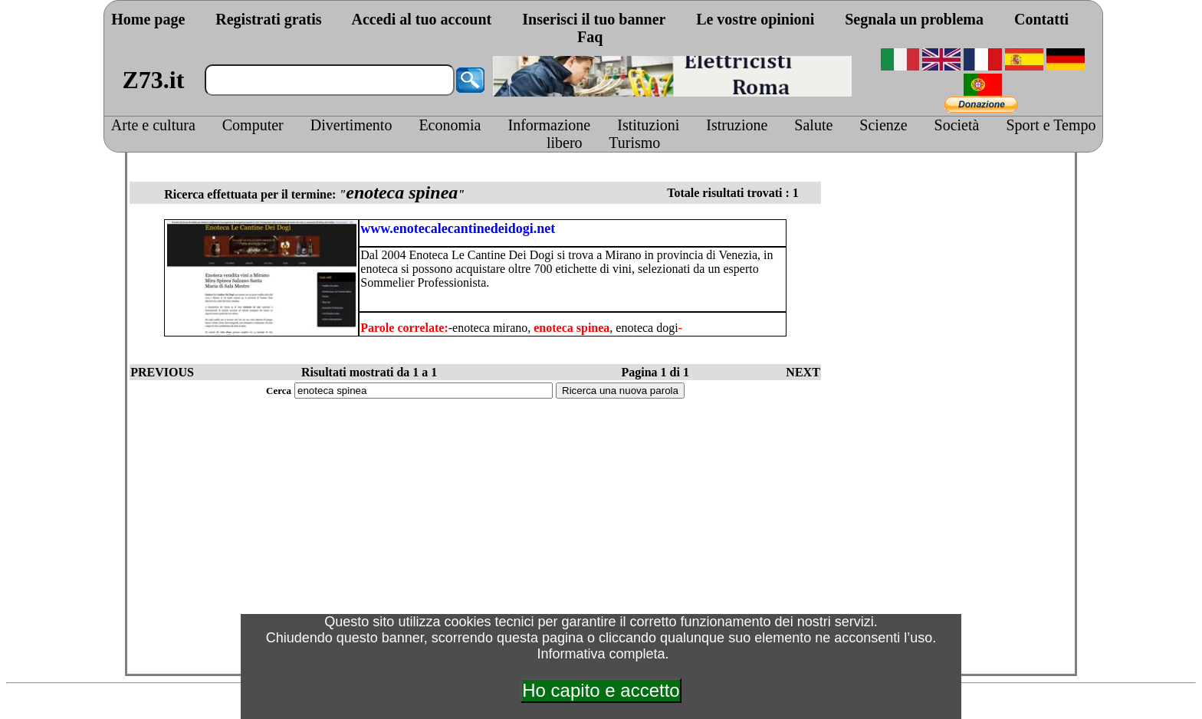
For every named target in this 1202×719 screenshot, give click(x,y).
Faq (590, 36)
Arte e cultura (153, 125)
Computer (253, 125)
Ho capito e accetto (600, 690)
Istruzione (736, 125)
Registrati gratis (268, 19)
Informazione (549, 125)
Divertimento (351, 125)
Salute (813, 125)
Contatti (1041, 19)
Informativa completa (601, 654)
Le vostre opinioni (755, 19)
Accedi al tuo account (421, 19)
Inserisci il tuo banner (593, 19)
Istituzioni (648, 125)
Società (957, 125)
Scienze (883, 125)
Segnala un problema (914, 19)
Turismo (634, 142)
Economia (450, 125)
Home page (148, 19)
